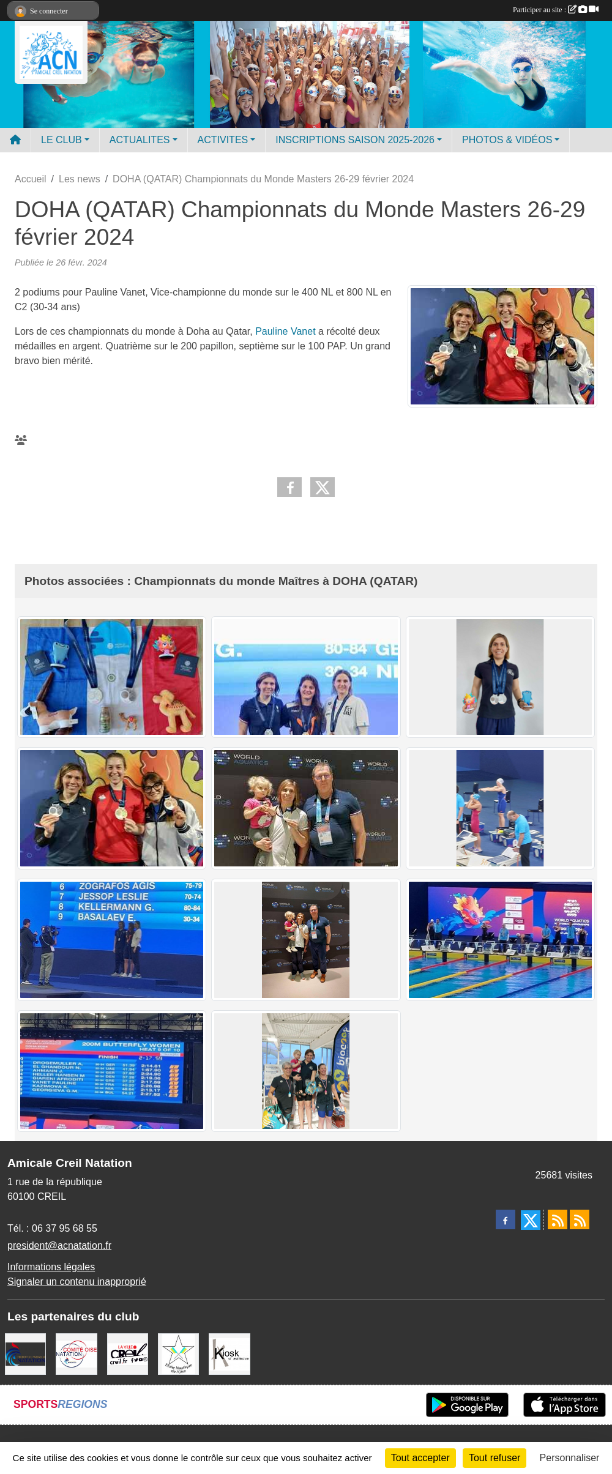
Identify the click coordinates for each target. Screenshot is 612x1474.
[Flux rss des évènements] (579, 1219)
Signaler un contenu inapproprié (76, 1281)
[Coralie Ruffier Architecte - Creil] (229, 1353)
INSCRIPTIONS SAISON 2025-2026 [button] (355, 140)
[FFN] (25, 1353)
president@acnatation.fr (59, 1245)
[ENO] (178, 1353)
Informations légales (51, 1267)
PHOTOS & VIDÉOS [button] (507, 140)
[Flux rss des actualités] (557, 1219)
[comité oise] (76, 1353)
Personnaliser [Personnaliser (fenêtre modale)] (570, 1458)
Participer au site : (556, 10)
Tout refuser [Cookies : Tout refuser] (494, 1458)
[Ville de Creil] (127, 1353)
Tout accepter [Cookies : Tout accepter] (420, 1458)
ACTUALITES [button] (140, 140)
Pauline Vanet (285, 331)
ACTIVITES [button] (223, 140)
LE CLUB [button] (61, 140)
